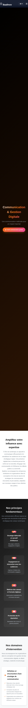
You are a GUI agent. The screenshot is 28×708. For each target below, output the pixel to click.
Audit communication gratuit (14, 230)
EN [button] (21, 3)
